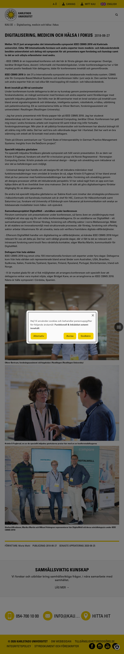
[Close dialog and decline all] (93, 314)
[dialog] (62, 327)
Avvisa (69, 335)
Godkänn (86, 335)
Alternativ (38, 335)
